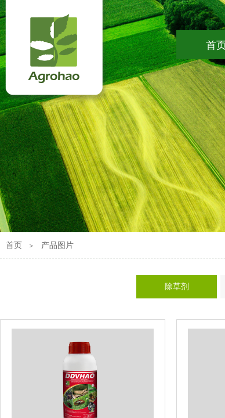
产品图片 (57, 245)
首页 (14, 245)
